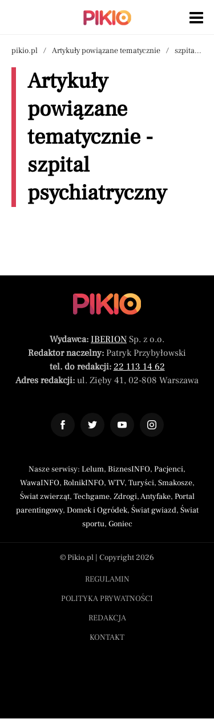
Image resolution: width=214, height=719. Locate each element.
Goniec (120, 524)
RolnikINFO (83, 483)
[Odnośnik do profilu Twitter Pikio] (92, 425)
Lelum (93, 469)
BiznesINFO (129, 469)
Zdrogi (125, 496)
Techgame (92, 496)
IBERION (109, 339)
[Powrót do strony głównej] (107, 304)
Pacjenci (168, 469)
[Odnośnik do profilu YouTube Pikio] (122, 425)
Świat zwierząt (45, 496)
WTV (116, 483)
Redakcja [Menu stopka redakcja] (107, 618)
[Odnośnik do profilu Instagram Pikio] (152, 425)
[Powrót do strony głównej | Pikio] (107, 18)
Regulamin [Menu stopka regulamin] (107, 579)
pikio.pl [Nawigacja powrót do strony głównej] (24, 51)
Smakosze (175, 483)
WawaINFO (39, 483)
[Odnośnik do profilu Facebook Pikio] (63, 425)
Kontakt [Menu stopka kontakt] (107, 637)
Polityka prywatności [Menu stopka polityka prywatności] (107, 599)
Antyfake (155, 496)
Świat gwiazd (153, 510)
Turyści (141, 483)
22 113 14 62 (139, 366)
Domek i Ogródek (97, 510)
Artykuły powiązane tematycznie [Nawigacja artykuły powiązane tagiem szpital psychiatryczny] (106, 51)
